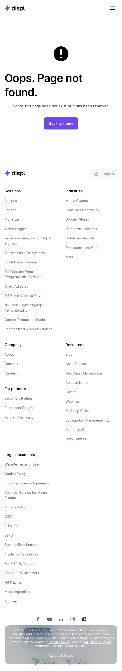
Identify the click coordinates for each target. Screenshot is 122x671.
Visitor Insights (15, 229)
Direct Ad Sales (16, 286)
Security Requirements (22, 545)
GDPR (9, 516)
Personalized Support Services (28, 329)
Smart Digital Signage (21, 262)
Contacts (11, 364)
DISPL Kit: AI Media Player (24, 296)
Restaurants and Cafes (83, 248)
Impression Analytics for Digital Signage (28, 240)
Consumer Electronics (82, 210)
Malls (69, 257)
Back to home (61, 123)
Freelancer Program (20, 408)
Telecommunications (81, 229)
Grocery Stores (77, 219)
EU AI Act (11, 526)
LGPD (9, 535)
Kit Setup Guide (77, 411)
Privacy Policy (15, 507)
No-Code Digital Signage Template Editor (24, 307)
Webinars (73, 401)
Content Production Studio (25, 320)
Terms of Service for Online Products (26, 495)
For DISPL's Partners (20, 563)
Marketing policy (17, 592)
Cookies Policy (59, 642)
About (9, 354)
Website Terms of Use (22, 464)
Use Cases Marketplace (84, 373)
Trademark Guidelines (21, 554)
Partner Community (19, 417)
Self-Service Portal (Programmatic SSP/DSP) (24, 274)
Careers (11, 373)
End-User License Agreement (27, 483)
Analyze (11, 201)
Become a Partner (18, 398)
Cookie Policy (15, 474)
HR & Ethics (13, 582)
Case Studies (76, 364)
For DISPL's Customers (22, 573)
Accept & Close (61, 655)
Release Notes (77, 383)
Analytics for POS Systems (25, 253)
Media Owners (77, 201)
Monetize (12, 219)
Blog (69, 354)
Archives (11, 601)
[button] (112, 8)
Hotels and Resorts (80, 238)
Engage (10, 210)
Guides (71, 392)
